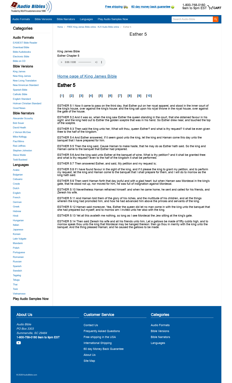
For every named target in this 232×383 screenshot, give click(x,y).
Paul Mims (18, 141)
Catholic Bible (20, 94)
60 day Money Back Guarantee (104, 349)
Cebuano (17, 179)
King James (19, 71)
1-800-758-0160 (193, 5)
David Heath (19, 127)
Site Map (89, 361)
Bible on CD (19, 61)
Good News (19, 108)
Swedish (17, 270)
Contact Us (91, 325)
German (17, 202)
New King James (22, 76)
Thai (15, 284)
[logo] (31, 7)
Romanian (18, 257)
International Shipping (98, 343)
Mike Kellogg (19, 136)
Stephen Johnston (22, 150)
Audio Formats (22, 19)
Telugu (16, 279)
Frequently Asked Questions (102, 331)
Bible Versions (45, 19)
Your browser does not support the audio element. (81, 62)
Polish (16, 247)
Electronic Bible (21, 56)
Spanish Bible (20, 89)
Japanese (18, 229)
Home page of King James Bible (87, 76)
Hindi (15, 215)
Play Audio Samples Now (113, 19)
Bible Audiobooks (22, 51)
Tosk (15, 289)
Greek (16, 206)
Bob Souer (18, 123)
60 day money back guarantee (150, 7)
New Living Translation (25, 80)
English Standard (22, 99)
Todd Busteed (20, 159)
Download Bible (21, 47)
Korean (16, 234)
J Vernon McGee (22, 132)
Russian (17, 261)
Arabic (16, 170)
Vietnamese (19, 293)
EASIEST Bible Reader (25, 42)
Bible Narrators (67, 19)
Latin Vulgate (19, 238)
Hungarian (18, 220)
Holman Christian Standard (27, 103)
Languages (88, 19)
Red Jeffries (19, 145)
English (17, 193)
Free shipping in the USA (100, 337)
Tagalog (17, 275)
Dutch (16, 188)
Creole (16, 183)
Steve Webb (19, 155)
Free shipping (114, 7)
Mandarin (18, 243)
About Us (90, 355)
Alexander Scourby (23, 118)
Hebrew (17, 211)
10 (148, 96)
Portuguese (19, 252)
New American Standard (26, 85)
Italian (16, 225)
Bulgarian (18, 174)
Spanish (17, 266)
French (16, 197)
